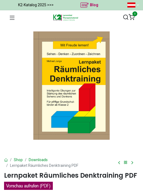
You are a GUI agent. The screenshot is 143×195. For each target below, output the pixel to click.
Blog (94, 5)
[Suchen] (126, 17)
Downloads (38, 160)
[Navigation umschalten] (12, 17)
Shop (18, 160)
